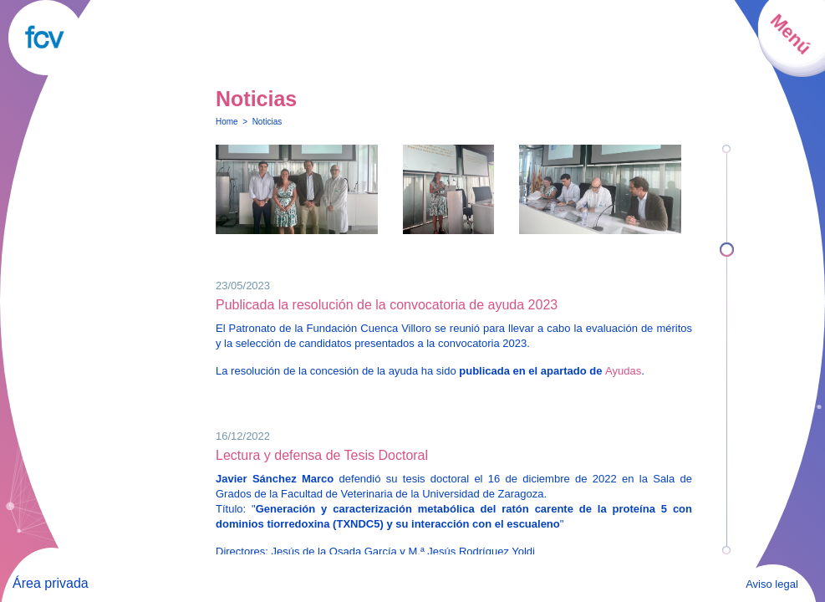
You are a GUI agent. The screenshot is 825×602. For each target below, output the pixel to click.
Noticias (267, 121)
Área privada (51, 583)
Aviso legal (772, 584)
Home (227, 121)
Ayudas (623, 371)
